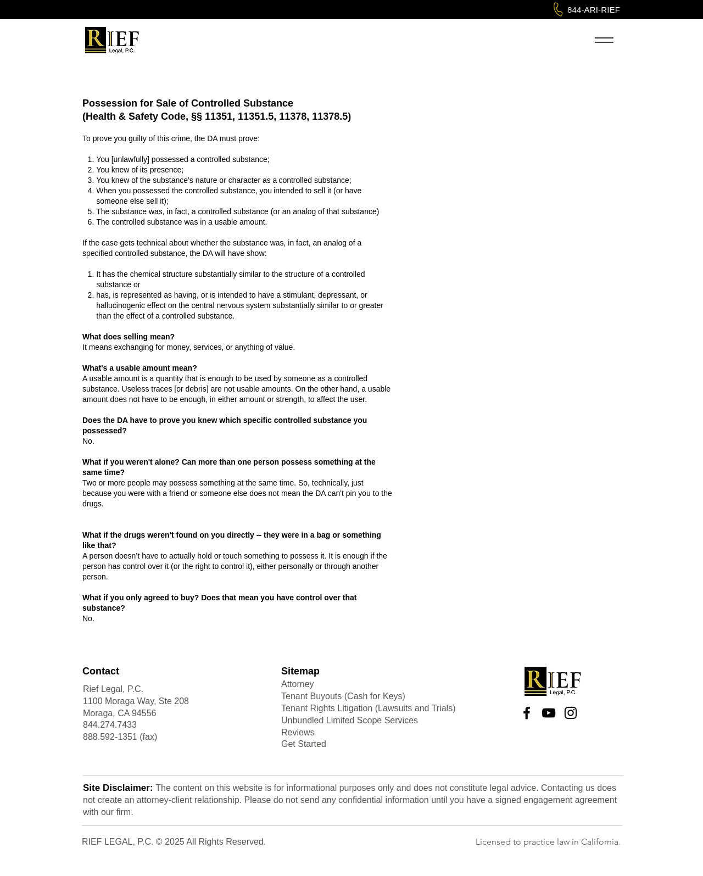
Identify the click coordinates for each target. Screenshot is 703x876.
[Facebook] (526, 713)
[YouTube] (548, 713)
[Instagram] (570, 713)
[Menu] (604, 40)
